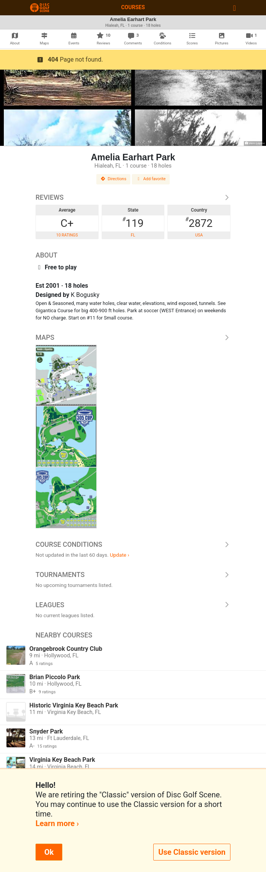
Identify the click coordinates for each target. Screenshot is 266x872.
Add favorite (151, 178)
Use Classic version (191, 852)
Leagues (133, 605)
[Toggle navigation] (234, 7)
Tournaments (133, 575)
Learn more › (57, 823)
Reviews (133, 197)
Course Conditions (133, 544)
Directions (114, 178)
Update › (119, 555)
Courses (133, 7)
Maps (133, 337)
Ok (49, 852)
